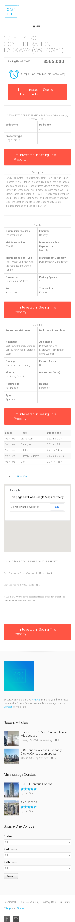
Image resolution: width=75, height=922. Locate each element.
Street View (22, 476)
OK (57, 506)
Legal (9, 908)
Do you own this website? (25, 507)
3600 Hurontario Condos (36, 784)
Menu (39, 26)
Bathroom (10, 862)
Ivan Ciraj (47, 740)
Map (8, 476)
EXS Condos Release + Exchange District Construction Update (41, 752)
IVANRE (36, 699)
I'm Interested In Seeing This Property (35, 92)
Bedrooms (10, 849)
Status (8, 836)
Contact (8, 706)
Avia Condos (29, 802)
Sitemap (21, 908)
